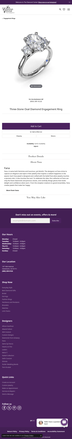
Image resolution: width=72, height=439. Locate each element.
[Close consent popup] (40, 435)
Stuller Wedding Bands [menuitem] (10, 364)
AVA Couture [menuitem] (6, 332)
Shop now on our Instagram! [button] (47, 2)
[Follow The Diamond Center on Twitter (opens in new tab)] (9, 408)
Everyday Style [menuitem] (7, 288)
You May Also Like (36, 197)
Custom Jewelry (7, 385)
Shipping (19, 136)
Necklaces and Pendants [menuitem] (10, 302)
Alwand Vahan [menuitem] (7, 329)
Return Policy (12, 431)
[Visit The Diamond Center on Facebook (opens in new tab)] (4, 408)
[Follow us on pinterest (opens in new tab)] (14, 408)
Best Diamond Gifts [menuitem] (9, 290)
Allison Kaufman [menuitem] (8, 326)
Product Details (36, 156)
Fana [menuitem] (4, 341)
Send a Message (8, 394)
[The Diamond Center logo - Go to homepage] (8, 9)
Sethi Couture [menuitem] (7, 358)
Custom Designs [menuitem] (8, 335)
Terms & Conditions (38, 431)
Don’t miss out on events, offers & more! (36, 214)
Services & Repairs (8, 391)
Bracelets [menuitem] (5, 305)
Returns (53, 136)
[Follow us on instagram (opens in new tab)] (19, 408)
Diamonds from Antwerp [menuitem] (11, 338)
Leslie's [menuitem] (4, 350)
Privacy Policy (24, 431)
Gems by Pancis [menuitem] (7, 344)
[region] (36, 60)
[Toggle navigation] (68, 9)
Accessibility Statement (56, 431)
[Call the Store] (7, 271)
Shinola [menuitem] (4, 361)
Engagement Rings (9, 18)
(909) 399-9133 (36, 101)
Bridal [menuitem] (4, 293)
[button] (60, 9)
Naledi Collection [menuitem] (8, 355)
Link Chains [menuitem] (6, 311)
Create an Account (8, 382)
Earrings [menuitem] (5, 296)
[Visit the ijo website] (32, 420)
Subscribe (55, 221)
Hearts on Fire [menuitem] (7, 347)
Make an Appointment (10, 388)
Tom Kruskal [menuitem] (6, 367)
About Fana (36, 162)
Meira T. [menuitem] (5, 353)
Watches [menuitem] (5, 308)
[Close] (69, 2)
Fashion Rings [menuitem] (7, 299)
